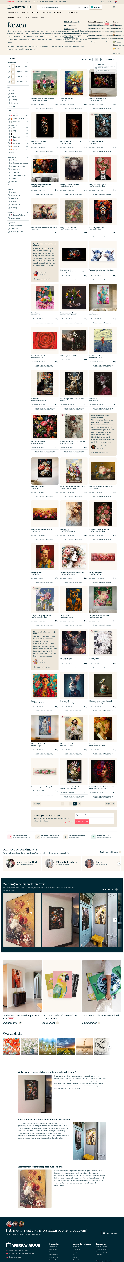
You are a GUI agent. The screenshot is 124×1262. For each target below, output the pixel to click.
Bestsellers (53, 1249)
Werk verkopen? (101, 1246)
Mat (74, 1254)
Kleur (18, 111)
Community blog (101, 1252)
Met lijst (75, 1252)
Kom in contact (109, 1233)
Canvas (58, 46)
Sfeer (18, 88)
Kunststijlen (53, 1260)
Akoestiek (76, 1246)
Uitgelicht (18, 212)
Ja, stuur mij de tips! (82, 821)
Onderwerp (18, 157)
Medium (18, 189)
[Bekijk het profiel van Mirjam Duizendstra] (61, 863)
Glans (75, 1257)
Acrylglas (65, 46)
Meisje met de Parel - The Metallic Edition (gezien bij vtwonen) (100, 437)
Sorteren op (111, 59)
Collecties (24, 12)
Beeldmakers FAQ (102, 1249)
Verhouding (18, 62)
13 (70, 804)
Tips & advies (74, 12)
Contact (110, 2)
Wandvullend (77, 1260)
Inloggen (102, 2)
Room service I (47, 265)
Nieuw (51, 1252)
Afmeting (36, 12)
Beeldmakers (60, 12)
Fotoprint (75, 46)
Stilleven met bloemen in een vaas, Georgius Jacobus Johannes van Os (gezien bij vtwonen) (31, 913)
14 (75, 804)
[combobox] (57, 7)
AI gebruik (18, 223)
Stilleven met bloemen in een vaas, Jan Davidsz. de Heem (62, 909)
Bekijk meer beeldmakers (110, 852)
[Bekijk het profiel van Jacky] (101, 863)
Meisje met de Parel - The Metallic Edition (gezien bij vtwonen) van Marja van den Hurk (105, 906)
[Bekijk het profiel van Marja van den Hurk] (22, 863)
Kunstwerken (11, 12)
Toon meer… (11, 106)
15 (79, 804)
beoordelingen (19, 1)
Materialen (47, 12)
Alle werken (53, 1246)
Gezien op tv (53, 1257)
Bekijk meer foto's (110, 889)
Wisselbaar (76, 1249)
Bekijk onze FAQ (45, 279)
